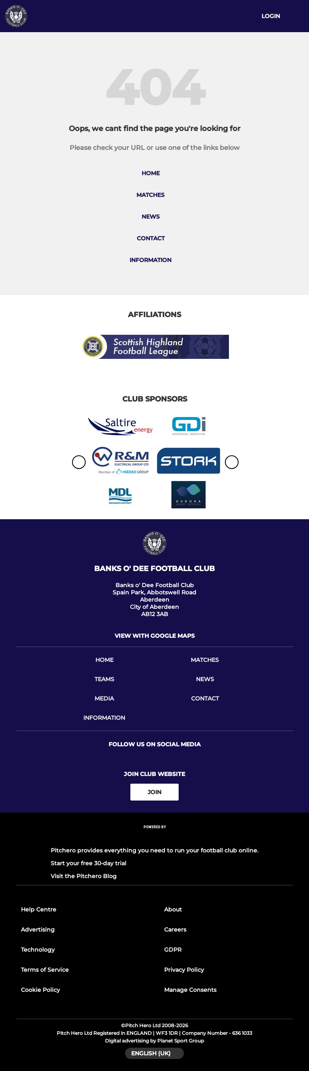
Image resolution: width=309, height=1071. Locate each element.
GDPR (172, 949)
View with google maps (155, 636)
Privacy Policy (184, 969)
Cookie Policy (40, 989)
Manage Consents (190, 989)
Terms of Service (45, 969)
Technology (38, 949)
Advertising (38, 929)
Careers (175, 929)
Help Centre (38, 909)
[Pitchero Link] (154, 838)
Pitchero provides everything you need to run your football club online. (154, 850)
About (173, 909)
